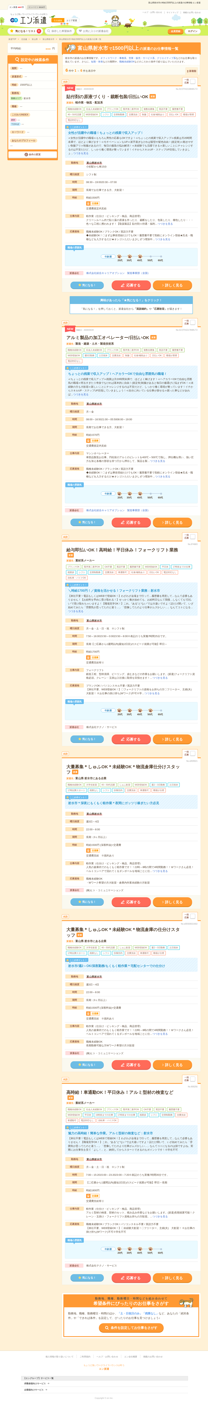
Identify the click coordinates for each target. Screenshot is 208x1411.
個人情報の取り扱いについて (60, 1356)
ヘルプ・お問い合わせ (152, 12)
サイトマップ (172, 13)
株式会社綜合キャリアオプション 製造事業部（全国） (118, 273)
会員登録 (175, 31)
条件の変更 (35, 154)
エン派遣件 (16, 7)
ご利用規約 (85, 1356)
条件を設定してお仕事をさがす (134, 1328)
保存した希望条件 (61, 31)
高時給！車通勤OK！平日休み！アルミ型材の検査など (119, 1092)
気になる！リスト (28, 31)
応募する (133, 285)
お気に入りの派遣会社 (96, 31)
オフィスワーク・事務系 (113, 58)
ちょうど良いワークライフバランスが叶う (29, 14)
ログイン (192, 31)
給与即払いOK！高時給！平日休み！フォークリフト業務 (122, 550)
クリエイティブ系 (166, 58)
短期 (93, 61)
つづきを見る (80, 153)
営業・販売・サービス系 (142, 58)
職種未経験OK (126, 61)
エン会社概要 (130, 1356)
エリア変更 (71, 20)
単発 (100, 61)
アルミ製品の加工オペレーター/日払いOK (107, 337)
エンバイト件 (36, 7)
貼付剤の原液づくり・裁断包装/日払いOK (107, 96)
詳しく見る (174, 285)
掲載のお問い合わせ (192, 13)
